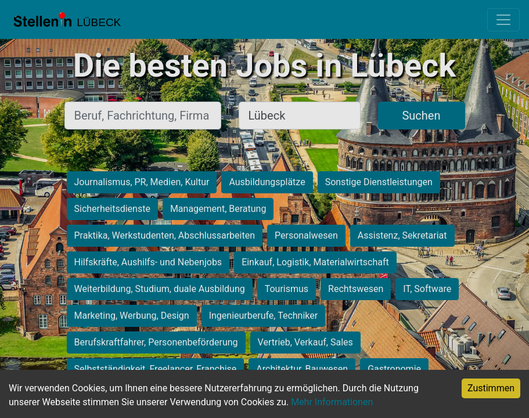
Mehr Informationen (332, 402)
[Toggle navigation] (503, 19)
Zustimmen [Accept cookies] (490, 388)
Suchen (421, 115)
